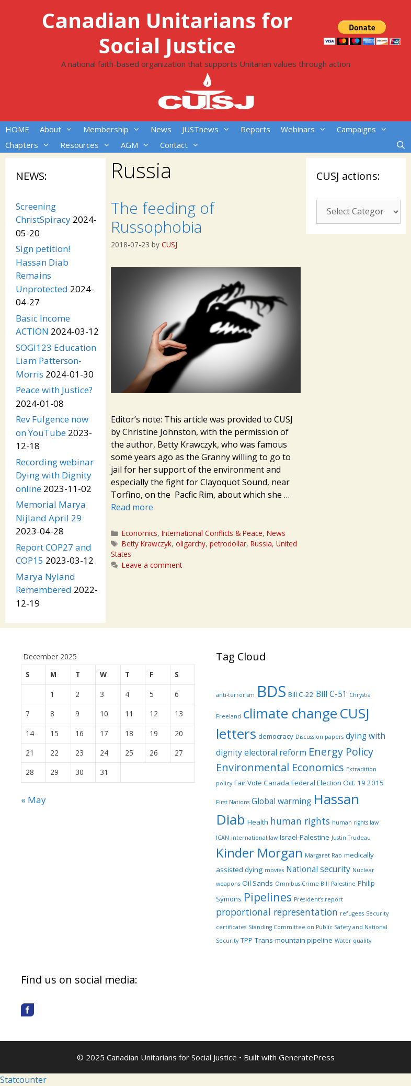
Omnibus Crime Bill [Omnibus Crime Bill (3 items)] (302, 883)
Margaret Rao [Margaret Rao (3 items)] (323, 855)
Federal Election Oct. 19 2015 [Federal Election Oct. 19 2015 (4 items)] (337, 782)
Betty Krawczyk (147, 543)
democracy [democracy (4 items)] (275, 736)
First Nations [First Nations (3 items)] (232, 802)
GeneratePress (307, 1057)
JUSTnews (208, 129)
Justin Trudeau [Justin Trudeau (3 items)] (351, 837)
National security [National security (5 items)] (318, 869)
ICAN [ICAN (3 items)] (222, 837)
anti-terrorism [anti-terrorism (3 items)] (235, 695)
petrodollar (228, 543)
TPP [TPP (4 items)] (247, 940)
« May (33, 800)
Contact (182, 145)
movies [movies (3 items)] (274, 870)
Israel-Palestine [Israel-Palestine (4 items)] (304, 837)
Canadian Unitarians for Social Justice (167, 33)
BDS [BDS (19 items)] (271, 691)
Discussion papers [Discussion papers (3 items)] (319, 736)
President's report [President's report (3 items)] (318, 899)
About (59, 129)
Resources (88, 145)
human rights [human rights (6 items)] (300, 821)
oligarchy (191, 543)
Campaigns (365, 129)
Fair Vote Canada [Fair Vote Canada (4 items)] (261, 782)
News (161, 129)
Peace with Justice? (54, 390)
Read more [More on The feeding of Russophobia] (132, 507)
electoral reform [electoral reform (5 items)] (275, 752)
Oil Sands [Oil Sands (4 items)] (257, 883)
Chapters (30, 145)
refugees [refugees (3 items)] (352, 913)
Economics (139, 533)
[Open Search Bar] (401, 145)
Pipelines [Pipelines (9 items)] (268, 897)
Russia (261, 543)
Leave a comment (152, 565)
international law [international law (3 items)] (254, 837)
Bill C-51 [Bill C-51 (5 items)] (331, 694)
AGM (138, 145)
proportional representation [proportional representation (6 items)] (277, 912)
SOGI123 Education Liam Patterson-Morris (56, 360)
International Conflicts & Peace (212, 533)
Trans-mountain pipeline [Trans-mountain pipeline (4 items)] (294, 940)
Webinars (306, 129)
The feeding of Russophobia (162, 217)
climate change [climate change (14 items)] (290, 713)
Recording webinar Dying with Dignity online (55, 475)
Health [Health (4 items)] (257, 822)
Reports (255, 129)
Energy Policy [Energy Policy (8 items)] (341, 752)
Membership (114, 129)
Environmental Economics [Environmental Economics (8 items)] (280, 767)
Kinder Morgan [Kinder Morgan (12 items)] (259, 852)
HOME (17, 129)
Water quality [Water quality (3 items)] (353, 940)
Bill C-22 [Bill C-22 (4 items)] (301, 694)
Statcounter (23, 1079)
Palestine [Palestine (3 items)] (343, 883)
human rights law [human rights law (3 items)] (355, 822)
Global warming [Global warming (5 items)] (281, 801)
